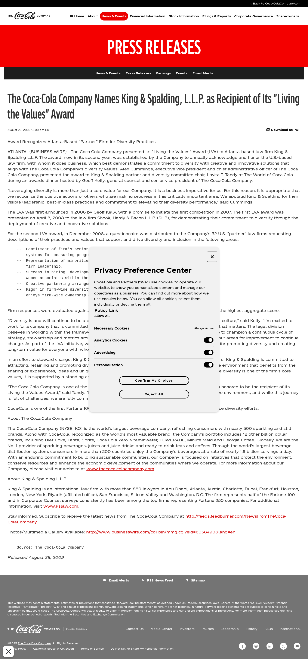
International (290, 629)
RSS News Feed (157, 580)
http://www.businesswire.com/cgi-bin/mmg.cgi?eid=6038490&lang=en (160, 532)
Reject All (154, 394)
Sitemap (195, 580)
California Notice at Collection (53, 648)
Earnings (163, 73)
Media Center (161, 629)
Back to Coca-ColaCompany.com (275, 3)
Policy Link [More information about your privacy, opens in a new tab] (106, 310)
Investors (186, 629)
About (93, 16)
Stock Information (184, 16)
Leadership (230, 629)
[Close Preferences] (7, 651)
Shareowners (287, 16)
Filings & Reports (216, 16)
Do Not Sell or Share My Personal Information (142, 648)
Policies (207, 629)
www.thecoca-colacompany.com (120, 468)
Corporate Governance (253, 16)
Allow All (102, 315)
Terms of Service (92, 648)
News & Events (113, 16)
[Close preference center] (212, 256)
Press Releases (138, 73)
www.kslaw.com (60, 506)
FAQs (269, 629)
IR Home (77, 16)
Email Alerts (202, 73)
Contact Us (135, 629)
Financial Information (147, 16)
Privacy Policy (16, 648)
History (252, 629)
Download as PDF (283, 130)
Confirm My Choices (154, 380)
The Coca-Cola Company (34, 643)
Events (181, 73)
